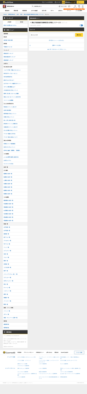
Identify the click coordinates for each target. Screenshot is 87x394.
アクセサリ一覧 (7, 240)
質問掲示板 (6, 327)
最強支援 (16, 10)
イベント (69, 10)
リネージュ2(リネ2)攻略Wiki (66, 371)
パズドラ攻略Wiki (43, 363)
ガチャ (52, 10)
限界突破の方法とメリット (10, 113)
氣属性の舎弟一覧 (8, 190)
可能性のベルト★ (8, 46)
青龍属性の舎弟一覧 (8, 207)
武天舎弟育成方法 (8, 76)
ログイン (80, 2)
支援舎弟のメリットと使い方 (10, 127)
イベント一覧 (7, 311)
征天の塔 (44, 10)
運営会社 (56, 352)
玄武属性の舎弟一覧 (8, 213)
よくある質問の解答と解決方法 (11, 157)
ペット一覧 (6, 247)
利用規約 (19, 352)
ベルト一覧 (6, 257)
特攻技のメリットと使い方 (10, 107)
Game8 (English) (64, 352)
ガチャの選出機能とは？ (9, 86)
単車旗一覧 (6, 264)
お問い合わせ (49, 352)
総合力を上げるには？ (9, 80)
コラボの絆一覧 (7, 267)
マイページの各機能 (8, 100)
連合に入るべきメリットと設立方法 (12, 97)
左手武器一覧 (7, 230)
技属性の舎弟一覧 (8, 187)
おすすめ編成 (34, 10)
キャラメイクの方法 (8, 163)
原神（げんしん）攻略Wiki (23, 368)
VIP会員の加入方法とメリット (11, 90)
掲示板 (21, 22)
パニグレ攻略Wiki (21, 377)
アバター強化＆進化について (10, 137)
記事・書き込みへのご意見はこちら (56, 49)
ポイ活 (57, 2)
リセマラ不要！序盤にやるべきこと (12, 70)
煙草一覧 (6, 294)
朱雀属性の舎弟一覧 (8, 203)
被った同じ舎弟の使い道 (9, 120)
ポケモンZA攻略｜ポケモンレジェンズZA (26, 357)
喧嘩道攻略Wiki (63, 377)
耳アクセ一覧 (7, 244)
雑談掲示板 (6, 324)
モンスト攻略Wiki (64, 363)
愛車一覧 (6, 260)
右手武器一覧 (7, 227)
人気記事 (9, 22)
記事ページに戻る (56, 45)
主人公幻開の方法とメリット (10, 130)
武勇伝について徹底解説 (9, 143)
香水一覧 (6, 284)
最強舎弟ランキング (8, 53)
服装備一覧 (6, 234)
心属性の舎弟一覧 (8, 180)
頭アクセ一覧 (7, 237)
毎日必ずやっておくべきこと (10, 73)
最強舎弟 (7, 10)
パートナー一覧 (7, 301)
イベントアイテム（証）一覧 (10, 274)
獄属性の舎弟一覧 (8, 193)
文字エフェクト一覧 (8, 280)
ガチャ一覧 (6, 314)
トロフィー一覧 (7, 291)
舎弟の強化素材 (7, 110)
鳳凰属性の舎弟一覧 (8, 200)
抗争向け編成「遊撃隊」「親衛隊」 (12, 150)
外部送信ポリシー (40, 352)
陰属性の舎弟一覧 (8, 177)
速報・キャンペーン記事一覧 (10, 317)
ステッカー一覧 (7, 277)
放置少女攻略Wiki (43, 371)
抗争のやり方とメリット (9, 147)
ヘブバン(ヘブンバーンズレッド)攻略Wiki (48, 373)
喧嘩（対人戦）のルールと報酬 (11, 93)
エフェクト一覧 (7, 250)
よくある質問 (79, 10)
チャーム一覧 (7, 287)
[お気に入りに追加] (62, 6)
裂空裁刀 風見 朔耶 (8, 40)
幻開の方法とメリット (9, 117)
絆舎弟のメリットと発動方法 (10, 123)
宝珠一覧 (6, 254)
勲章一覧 (6, 304)
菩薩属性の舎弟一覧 (8, 220)
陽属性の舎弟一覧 (8, 173)
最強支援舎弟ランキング (9, 56)
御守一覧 (6, 270)
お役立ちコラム (7, 160)
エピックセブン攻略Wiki (22, 371)
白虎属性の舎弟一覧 (8, 210)
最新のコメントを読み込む (56, 40)
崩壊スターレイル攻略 (22, 363)
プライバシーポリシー (29, 352)
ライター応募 (79, 352)
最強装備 (24, 10)
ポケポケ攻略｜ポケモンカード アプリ (68, 360)
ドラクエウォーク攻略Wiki (23, 365)
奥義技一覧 (6, 297)
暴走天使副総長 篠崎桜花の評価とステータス (46, 22)
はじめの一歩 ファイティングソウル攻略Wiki (70, 373)
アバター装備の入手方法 (9, 133)
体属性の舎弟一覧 (8, 183)
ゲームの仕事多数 (47, 2)
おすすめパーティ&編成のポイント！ (12, 83)
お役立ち (60, 10)
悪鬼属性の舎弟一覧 (8, 217)
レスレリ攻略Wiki (43, 368)
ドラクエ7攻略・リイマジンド (24, 360)
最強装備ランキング (8, 60)
